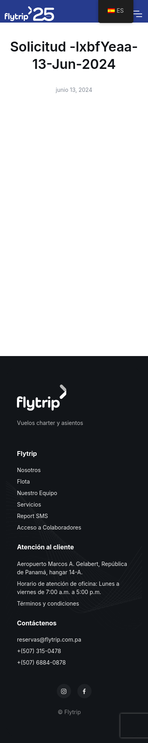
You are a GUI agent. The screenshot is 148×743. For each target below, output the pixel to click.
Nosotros (29, 470)
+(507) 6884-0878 (41, 662)
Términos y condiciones (48, 603)
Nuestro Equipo (37, 493)
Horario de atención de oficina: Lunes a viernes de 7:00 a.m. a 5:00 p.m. (68, 587)
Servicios (29, 504)
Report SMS (32, 515)
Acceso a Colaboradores (49, 527)
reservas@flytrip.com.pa (49, 639)
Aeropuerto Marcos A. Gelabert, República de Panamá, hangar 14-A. (72, 567)
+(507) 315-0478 (39, 651)
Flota (23, 481)
